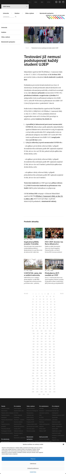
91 (51, 325)
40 (43, 307)
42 (51, 307)
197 (37, 373)
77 (51, 320)
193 (45, 370)
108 (42, 333)
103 (45, 331)
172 (33, 362)
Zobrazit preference (33, 468)
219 (54, 381)
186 (42, 368)
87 (36, 325)
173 (37, 362)
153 (54, 352)
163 (45, 357)
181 (45, 365)
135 (54, 344)
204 (41, 376)
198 (41, 373)
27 (47, 302)
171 (54, 360)
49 (51, 309)
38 (36, 307)
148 (33, 352)
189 (54, 368)
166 (33, 360)
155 (37, 354)
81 (40, 323)
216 (42, 381)
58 (32, 315)
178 (33, 365)
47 (43, 309)
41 (47, 307)
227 (37, 386)
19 (43, 299)
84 (51, 323)
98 (51, 328)
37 (32, 307)
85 (54, 323)
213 (54, 378)
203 (37, 376)
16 (33, 299)
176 (50, 362)
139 (46, 346)
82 (43, 323)
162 (41, 357)
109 (46, 333)
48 (47, 309)
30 (33, 304)
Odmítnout (33, 463)
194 (50, 370)
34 (47, 304)
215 (37, 381)
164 (50, 357)
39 (40, 307)
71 (54, 317)
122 (49, 339)
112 (34, 336)
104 (50, 331)
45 (36, 309)
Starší (61, 293)
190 (33, 370)
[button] (63, 444)
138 (41, 346)
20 (47, 299)
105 (54, 331)
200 (50, 373)
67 (40, 317)
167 (37, 360)
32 (40, 304)
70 (51, 317)
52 (36, 312)
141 (54, 346)
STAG (48, 2)
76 (47, 320)
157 (46, 354)
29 (54, 302)
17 (36, 299)
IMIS (42, 2)
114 (41, 336)
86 (32, 325)
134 (50, 344)
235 (46, 389)
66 (36, 317)
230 (50, 386)
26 (43, 302)
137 (37, 346)
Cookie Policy (33, 472)
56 (50, 312)
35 (50, 304)
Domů (27, 48)
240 (42, 391)
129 (54, 341)
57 (54, 312)
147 (54, 349)
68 (43, 317)
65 (32, 317)
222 (41, 384)
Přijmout (33, 459)
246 (48, 394)
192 (41, 370)
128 (50, 341)
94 (36, 328)
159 (54, 354)
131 (37, 344)
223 (46, 384)
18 (40, 299)
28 (51, 302)
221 (37, 384)
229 (46, 386)
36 (54, 304)
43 (54, 307)
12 (43, 296)
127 (46, 341)
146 (50, 349)
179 (37, 365)
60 (40, 315)
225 (54, 384)
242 (50, 391)
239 (37, 391)
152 (50, 352)
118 (33, 339)
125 (37, 341)
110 (50, 333)
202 (33, 376)
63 (51, 315)
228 (42, 386)
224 (50, 384)
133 (45, 344)
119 (37, 339)
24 (36, 302)
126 (42, 341)
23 (32, 302)
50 (55, 309)
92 (54, 325)
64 (54, 315)
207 (54, 376)
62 (47, 315)
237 (54, 389)
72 (32, 320)
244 (39, 394)
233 (37, 389)
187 (46, 368)
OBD (35, 2)
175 (45, 362)
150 (42, 352)
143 (37, 349)
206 (50, 376)
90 (47, 325)
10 (36, 296)
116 (49, 336)
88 (40, 325)
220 (33, 384)
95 (40, 328)
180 (42, 365)
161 (37, 357)
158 (50, 354)
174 (41, 362)
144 (41, 349)
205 (46, 376)
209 (38, 378)
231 (54, 386)
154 (33, 354)
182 (50, 365)
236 (50, 389)
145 (46, 349)
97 (47, 328)
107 (38, 333)
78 (54, 320)
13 (46, 296)
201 (54, 373)
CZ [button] (29, 2)
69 (47, 317)
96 (43, 328)
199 (46, 373)
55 (47, 312)
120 (41, 339)
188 (50, 368)
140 (50, 346)
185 (37, 368)
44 (32, 309)
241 (46, 391)
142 (33, 349)
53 (39, 312)
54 (43, 312)
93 (32, 328)
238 (33, 391)
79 (33, 323)
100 (33, 331)
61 (43, 315)
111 (54, 333)
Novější (26, 293)
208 (33, 378)
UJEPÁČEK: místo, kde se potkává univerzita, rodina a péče (33, 275)
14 (50, 296)
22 (54, 299)
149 (38, 352)
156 (42, 354)
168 (42, 360)
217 (46, 381)
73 (36, 320)
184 (33, 368)
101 (37, 331)
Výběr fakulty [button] (15, 6)
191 (37, 370)
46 (40, 309)
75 (43, 320)
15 (53, 296)
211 (46, 378)
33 (43, 304)
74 (40, 320)
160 (33, 357)
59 (36, 315)
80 (36, 323)
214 (33, 381)
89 (43, 325)
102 (41, 331)
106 (34, 333)
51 (32, 312)
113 (37, 336)
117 (53, 336)
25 (40, 302)
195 (54, 370)
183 (54, 365)
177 (54, 362)
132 (41, 344)
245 (44, 394)
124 (33, 341)
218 (50, 381)
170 (50, 360)
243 (54, 391)
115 (45, 336)
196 (33, 373)
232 (33, 389)
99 (55, 328)
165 (54, 357)
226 (33, 386)
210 (42, 378)
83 (47, 323)
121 (45, 339)
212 (50, 378)
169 (46, 360)
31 (36, 304)
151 (46, 352)
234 (41, 389)
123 (53, 339)
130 (33, 344)
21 (50, 299)
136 (33, 346)
